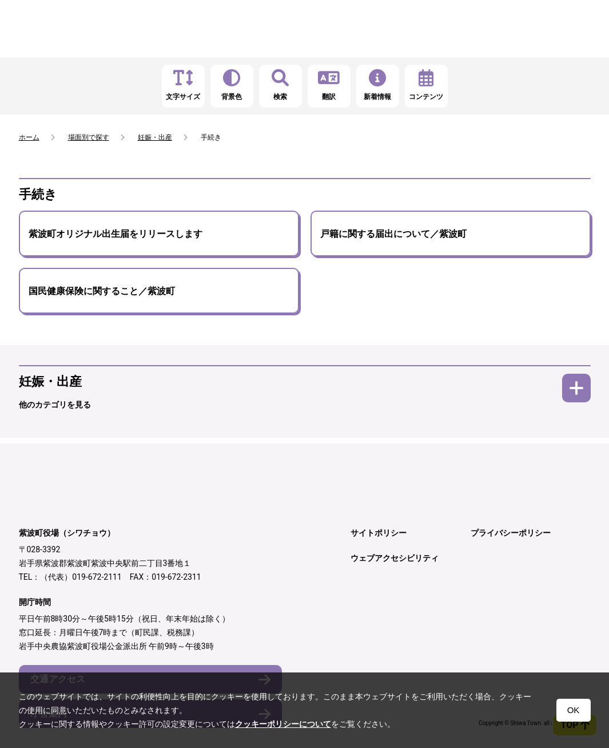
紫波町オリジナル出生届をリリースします (115, 233)
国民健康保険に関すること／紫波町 (102, 291)
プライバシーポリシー (511, 532)
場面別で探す (88, 137)
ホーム (29, 137)
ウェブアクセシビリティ (395, 558)
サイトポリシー (379, 532)
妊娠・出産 (155, 137)
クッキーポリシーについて (283, 724)
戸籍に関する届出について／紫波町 (393, 233)
